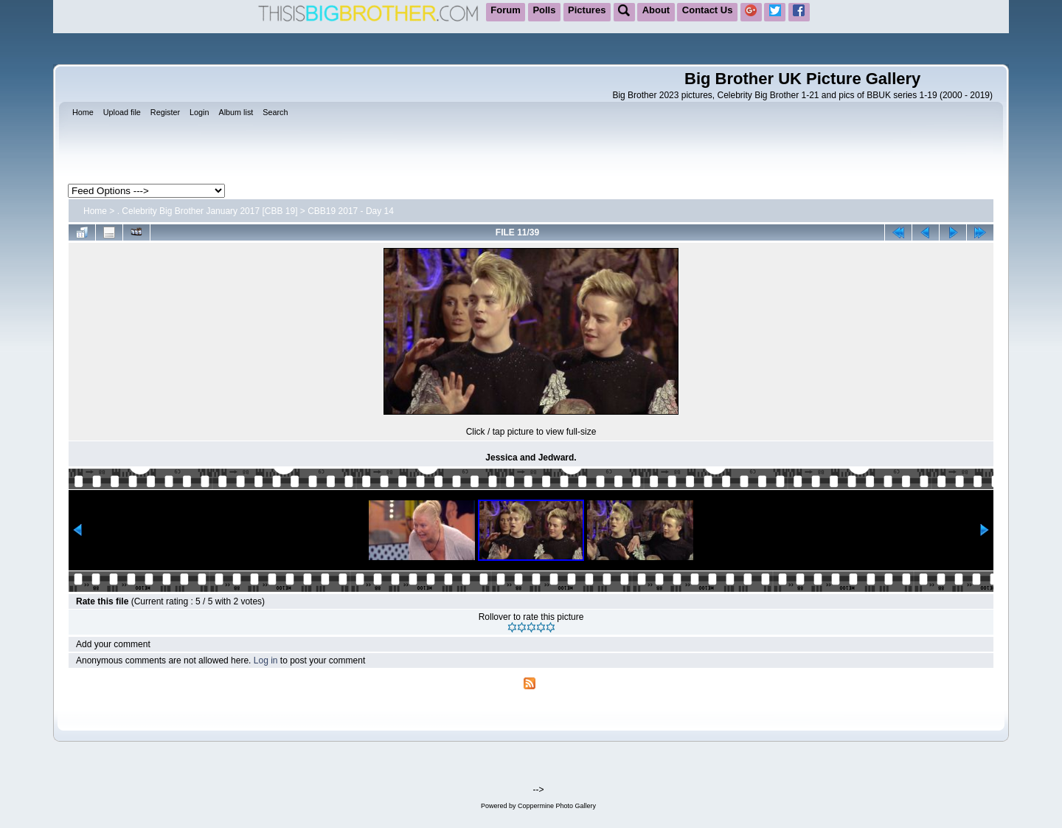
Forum (505, 9)
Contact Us (707, 9)
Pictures (586, 9)
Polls (543, 9)
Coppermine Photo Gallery (557, 806)
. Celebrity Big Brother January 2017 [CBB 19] (207, 211)
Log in (266, 660)
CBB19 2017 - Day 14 (351, 211)
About (656, 9)
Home (95, 211)
